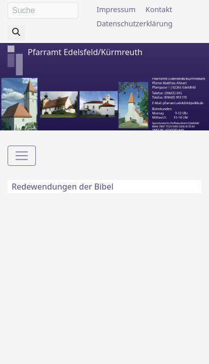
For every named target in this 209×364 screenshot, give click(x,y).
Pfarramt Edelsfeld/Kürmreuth (85, 52)
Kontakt (158, 9)
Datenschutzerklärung (134, 23)
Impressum (115, 9)
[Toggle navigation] (22, 156)
